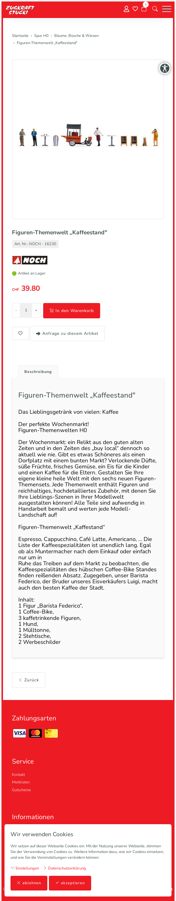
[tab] (36, 370)
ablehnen (29, 883)
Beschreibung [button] (38, 371)
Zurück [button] (28, 680)
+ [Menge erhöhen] (36, 310)
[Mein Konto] (126, 9)
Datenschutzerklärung (64, 868)
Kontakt (18, 774)
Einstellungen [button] (24, 868)
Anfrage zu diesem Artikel (67, 333)
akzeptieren (70, 883)
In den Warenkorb (71, 311)
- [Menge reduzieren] (16, 310)
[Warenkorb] (144, 9)
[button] (155, 9)
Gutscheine (21, 790)
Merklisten (21, 782)
